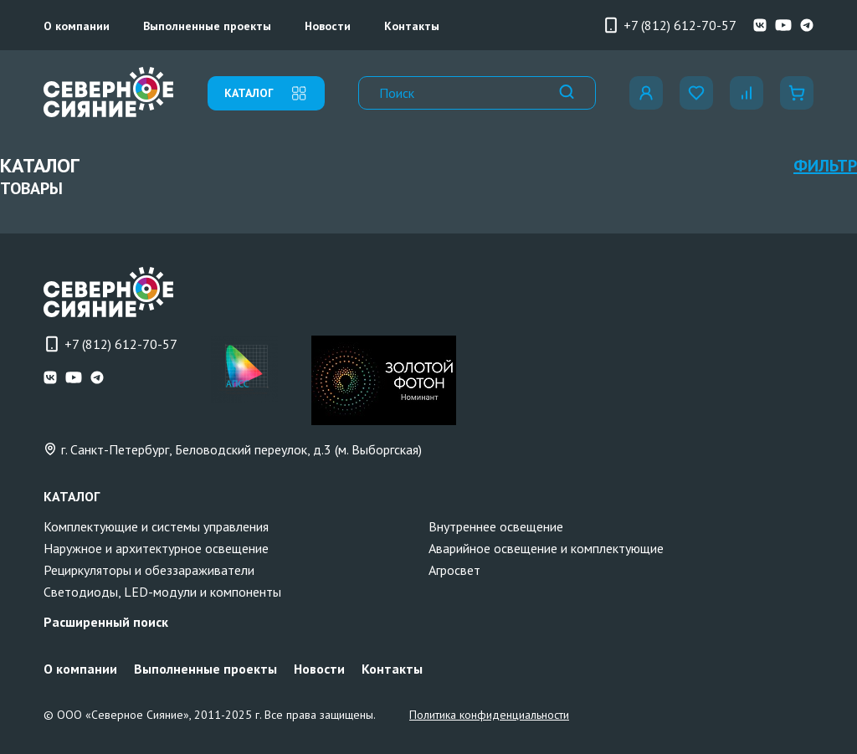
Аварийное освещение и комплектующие (546, 548)
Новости (328, 25)
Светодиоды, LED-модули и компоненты (162, 591)
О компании (77, 25)
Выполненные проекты (207, 25)
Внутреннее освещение (495, 526)
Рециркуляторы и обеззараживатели (149, 570)
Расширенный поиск (106, 621)
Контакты (411, 25)
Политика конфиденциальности (489, 715)
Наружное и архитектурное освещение (156, 548)
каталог (266, 93)
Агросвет (454, 570)
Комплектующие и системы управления (156, 526)
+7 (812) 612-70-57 (669, 25)
